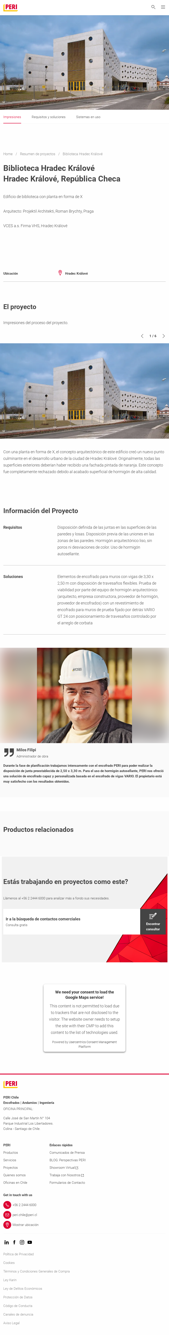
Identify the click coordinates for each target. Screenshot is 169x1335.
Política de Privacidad (18, 1254)
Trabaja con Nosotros (67, 1175)
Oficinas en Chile (15, 1183)
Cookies (9, 1263)
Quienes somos (14, 1175)
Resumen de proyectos (38, 154)
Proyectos (10, 1168)
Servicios (9, 1160)
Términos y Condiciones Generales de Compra (36, 1271)
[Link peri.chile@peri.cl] (84, 1215)
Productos (10, 1153)
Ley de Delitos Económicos (22, 1289)
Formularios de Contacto (67, 1183)
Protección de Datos (18, 1297)
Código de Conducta (17, 1306)
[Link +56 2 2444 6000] (84, 1205)
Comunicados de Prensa (67, 1153)
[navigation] (84, 922)
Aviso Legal (11, 1323)
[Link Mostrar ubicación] (84, 1225)
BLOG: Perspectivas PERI (68, 1160)
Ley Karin (10, 1280)
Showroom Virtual (64, 1168)
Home (8, 154)
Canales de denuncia (18, 1314)
